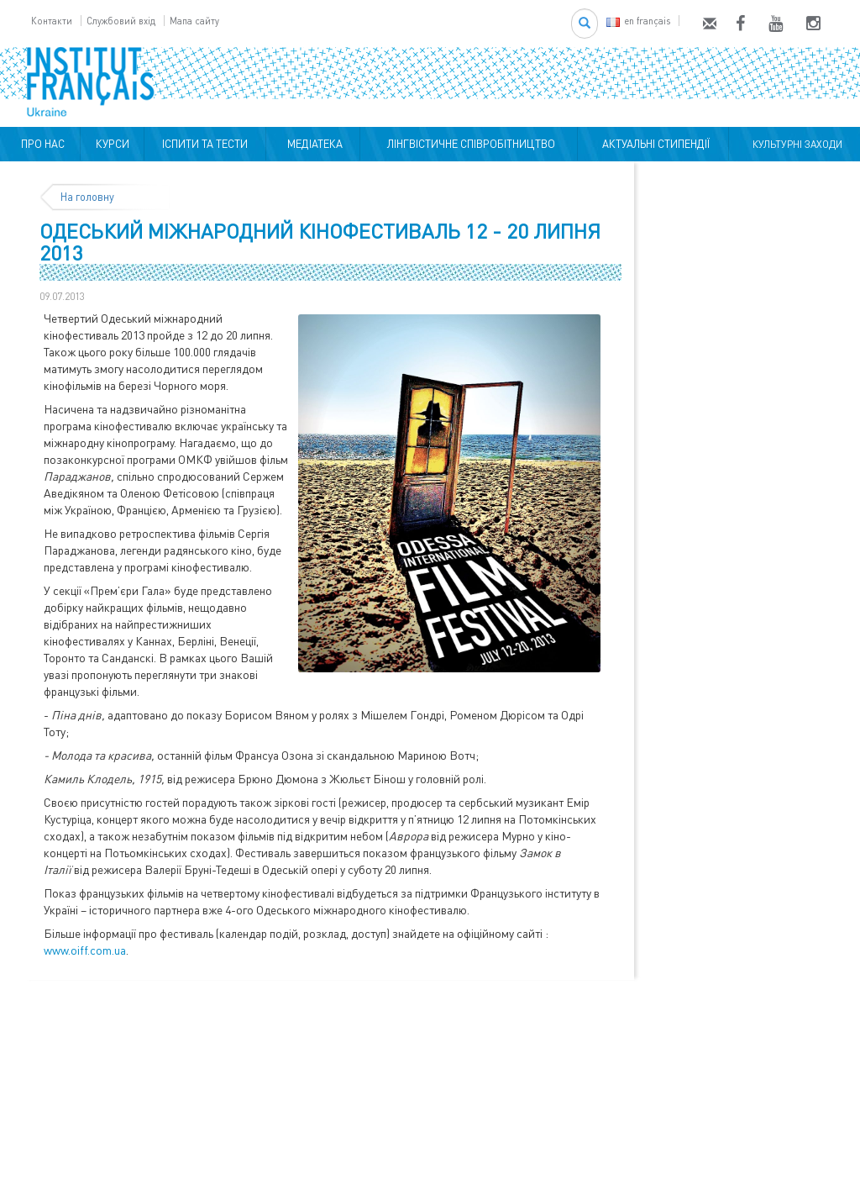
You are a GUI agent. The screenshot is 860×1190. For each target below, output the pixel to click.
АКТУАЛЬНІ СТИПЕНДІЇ (653, 143)
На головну (87, 196)
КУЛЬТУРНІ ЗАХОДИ (794, 144)
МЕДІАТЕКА (312, 143)
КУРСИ (112, 143)
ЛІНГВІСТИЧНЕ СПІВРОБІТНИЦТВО (468, 143)
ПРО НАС (40, 143)
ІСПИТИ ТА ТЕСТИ (205, 143)
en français (638, 20)
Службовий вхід (121, 20)
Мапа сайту (194, 20)
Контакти (51, 20)
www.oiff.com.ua (85, 950)
